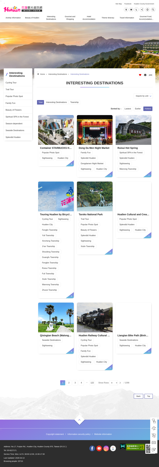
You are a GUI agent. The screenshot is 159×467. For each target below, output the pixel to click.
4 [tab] (81, 383)
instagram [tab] (106, 448)
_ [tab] (4, 2)
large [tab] (136, 9)
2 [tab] (69, 383)
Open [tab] (79, 419)
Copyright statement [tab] (55, 434)
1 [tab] (62, 383)
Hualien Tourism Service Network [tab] (23, 9)
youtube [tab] (99, 448)
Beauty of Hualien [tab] (32, 18)
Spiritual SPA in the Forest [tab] (17, 117)
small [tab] (126, 9)
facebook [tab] (92, 448)
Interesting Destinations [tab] (51, 18)
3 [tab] (75, 383)
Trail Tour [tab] (10, 89)
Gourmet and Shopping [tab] (70, 18)
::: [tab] (1, 1)
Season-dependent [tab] (14, 124)
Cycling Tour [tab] (11, 83)
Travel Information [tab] (127, 18)
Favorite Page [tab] (140, 75)
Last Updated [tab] (9, 458)
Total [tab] (40, 102)
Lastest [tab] (128, 109)
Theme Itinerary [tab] (108, 18)
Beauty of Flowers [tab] (13, 110)
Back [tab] (138, 396)
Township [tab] (74, 102)
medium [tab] (131, 9)
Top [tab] (148, 396)
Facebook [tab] (127, 4)
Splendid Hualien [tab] (13, 137)
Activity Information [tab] (13, 18)
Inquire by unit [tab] (142, 96)
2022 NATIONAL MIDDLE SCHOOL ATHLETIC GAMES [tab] (113, 448)
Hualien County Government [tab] (144, 4)
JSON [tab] (150, 75)
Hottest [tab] (148, 109)
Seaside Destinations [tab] (15, 130)
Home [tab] (42, 74)
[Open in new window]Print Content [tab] (145, 75)
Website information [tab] (103, 434)
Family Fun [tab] (10, 103)
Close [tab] (153, 9)
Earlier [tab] (138, 109)
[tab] (153, 421)
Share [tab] (142, 9)
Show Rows (103, 383)
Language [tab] (147, 9)
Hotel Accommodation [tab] (89, 18)
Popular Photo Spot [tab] (14, 96)
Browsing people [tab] (10, 461)
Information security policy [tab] (79, 434)
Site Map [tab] (119, 4)
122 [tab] (92, 383)
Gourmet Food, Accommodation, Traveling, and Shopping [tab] (145, 18)
